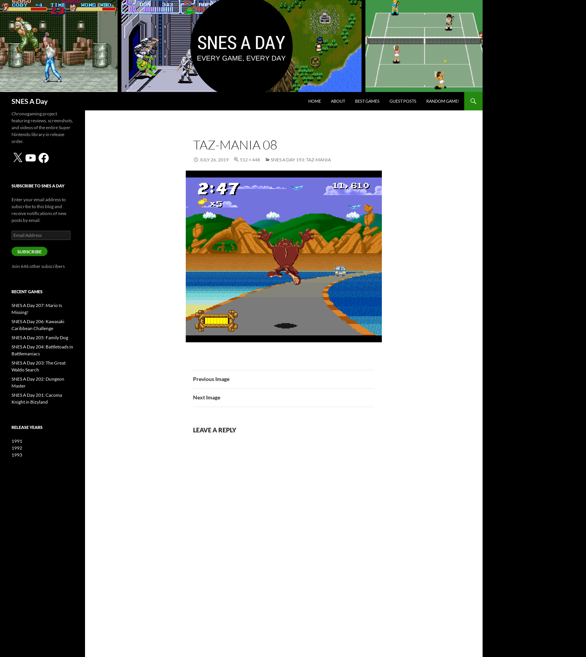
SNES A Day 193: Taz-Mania (301, 160)
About (338, 101)
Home (314, 101)
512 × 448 (250, 160)
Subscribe (29, 252)
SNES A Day (29, 101)
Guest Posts (403, 101)
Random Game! (442, 101)
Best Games (367, 101)
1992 (16, 448)
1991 (16, 441)
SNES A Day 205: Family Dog (39, 337)
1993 (16, 455)
